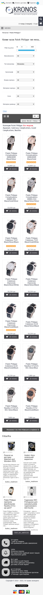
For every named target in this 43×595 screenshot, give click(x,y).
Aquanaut (6, 128)
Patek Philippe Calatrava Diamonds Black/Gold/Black (11, 324)
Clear (5, 111)
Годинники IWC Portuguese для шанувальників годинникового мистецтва (30, 504)
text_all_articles (21, 533)
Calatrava (15, 128)
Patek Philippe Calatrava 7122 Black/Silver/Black (11, 240)
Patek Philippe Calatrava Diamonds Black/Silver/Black (31, 282)
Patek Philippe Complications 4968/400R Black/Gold (31, 156)
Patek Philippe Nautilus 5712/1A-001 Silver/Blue (31, 366)
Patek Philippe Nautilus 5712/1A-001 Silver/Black (11, 408)
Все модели (28, 125)
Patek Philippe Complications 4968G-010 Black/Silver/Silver (31, 198)
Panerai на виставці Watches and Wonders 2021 (10, 458)
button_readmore (11, 482)
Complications (25, 128)
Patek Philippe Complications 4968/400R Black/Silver (11, 156)
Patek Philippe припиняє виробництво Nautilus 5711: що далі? (10, 504)
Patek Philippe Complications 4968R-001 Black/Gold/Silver (11, 198)
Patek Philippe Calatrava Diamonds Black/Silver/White (11, 282)
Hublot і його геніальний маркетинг (29, 457)
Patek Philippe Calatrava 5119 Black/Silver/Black (31, 324)
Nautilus (18, 130)
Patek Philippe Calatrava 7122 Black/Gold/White (32, 240)
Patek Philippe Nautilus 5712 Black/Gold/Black (32, 408)
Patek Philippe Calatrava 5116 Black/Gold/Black (11, 366)
